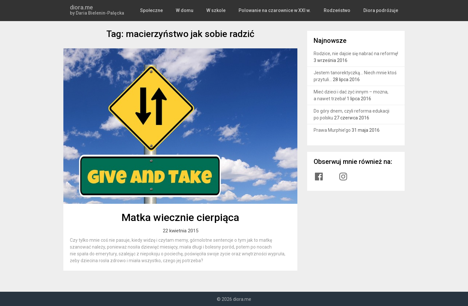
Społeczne (159, 10)
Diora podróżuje (382, 10)
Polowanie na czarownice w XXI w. (279, 10)
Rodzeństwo (340, 10)
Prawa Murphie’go (332, 130)
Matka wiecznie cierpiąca (180, 217)
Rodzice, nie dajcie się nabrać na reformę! (356, 53)
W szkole (222, 10)
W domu (191, 10)
